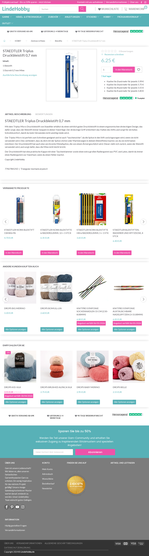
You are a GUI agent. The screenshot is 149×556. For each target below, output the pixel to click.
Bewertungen (126, 51)
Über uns (134, 2)
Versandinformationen (116, 2)
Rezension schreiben (114, 54)
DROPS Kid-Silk (12, 387)
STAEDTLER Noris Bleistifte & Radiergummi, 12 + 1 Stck (56, 231)
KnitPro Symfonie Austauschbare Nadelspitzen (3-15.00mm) (128, 311)
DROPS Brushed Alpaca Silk (56, 387)
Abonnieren (95, 452)
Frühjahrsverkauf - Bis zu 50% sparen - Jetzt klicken (26, 2)
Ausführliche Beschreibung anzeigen (20, 75)
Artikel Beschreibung (18, 114)
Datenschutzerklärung (17, 547)
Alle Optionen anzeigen (16, 329)
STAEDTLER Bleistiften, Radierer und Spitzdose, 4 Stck (128, 232)
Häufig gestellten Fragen (16, 525)
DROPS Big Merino (14, 308)
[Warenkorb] (135, 8)
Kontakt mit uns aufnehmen (90, 2)
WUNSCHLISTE (108, 8)
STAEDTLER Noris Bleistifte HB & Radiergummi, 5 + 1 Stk (93, 231)
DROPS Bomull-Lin (51, 308)
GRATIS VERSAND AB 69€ (21, 31)
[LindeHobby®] (15, 8)
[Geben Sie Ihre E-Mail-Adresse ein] (53, 452)
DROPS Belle (120, 387)
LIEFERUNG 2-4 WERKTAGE (56, 31)
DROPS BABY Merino (88, 387)
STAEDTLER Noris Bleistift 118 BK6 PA (19, 231)
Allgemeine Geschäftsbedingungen (63, 543)
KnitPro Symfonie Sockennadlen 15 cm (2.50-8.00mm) (92, 311)
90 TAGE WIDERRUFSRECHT (91, 31)
